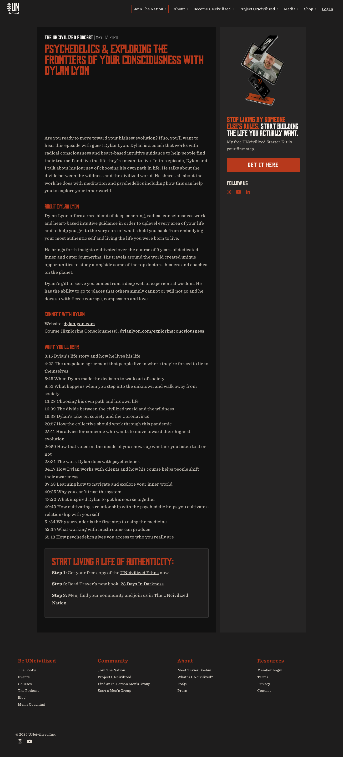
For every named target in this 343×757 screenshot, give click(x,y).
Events (24, 677)
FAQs (182, 684)
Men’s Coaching (31, 704)
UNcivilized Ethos (139, 572)
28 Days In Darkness (142, 583)
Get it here (263, 165)
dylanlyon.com (79, 323)
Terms (262, 677)
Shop (310, 9)
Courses (25, 684)
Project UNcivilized (258, 9)
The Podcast (28, 691)
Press (182, 691)
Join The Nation (150, 9)
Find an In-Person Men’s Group (124, 684)
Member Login (269, 670)
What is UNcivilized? (195, 677)
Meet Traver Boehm (194, 670)
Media (291, 9)
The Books (27, 670)
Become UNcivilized (213, 9)
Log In (327, 9)
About (181, 9)
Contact (264, 691)
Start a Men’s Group (114, 691)
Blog (21, 697)
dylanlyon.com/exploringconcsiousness (162, 331)
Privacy (263, 684)
